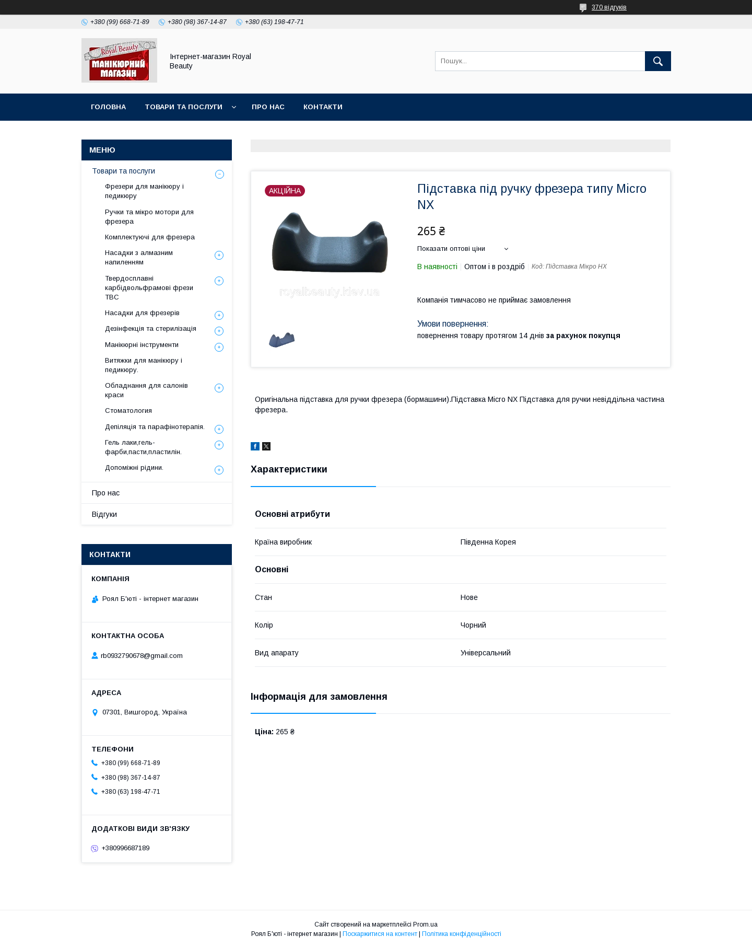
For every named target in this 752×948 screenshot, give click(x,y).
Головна (108, 107)
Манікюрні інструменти (142, 345)
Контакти (323, 107)
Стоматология (128, 410)
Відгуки (104, 514)
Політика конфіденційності (461, 934)
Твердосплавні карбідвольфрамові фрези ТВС (149, 287)
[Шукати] (658, 61)
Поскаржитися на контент (380, 934)
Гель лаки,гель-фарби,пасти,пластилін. (143, 447)
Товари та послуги (183, 107)
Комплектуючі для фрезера (150, 237)
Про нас (268, 107)
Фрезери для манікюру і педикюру (144, 191)
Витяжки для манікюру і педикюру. (143, 365)
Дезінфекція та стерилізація (150, 328)
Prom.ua (425, 924)
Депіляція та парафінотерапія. (155, 427)
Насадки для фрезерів (142, 313)
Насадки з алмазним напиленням (139, 257)
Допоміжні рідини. (134, 467)
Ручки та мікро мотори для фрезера (149, 216)
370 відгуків (609, 7)
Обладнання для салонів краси (146, 390)
